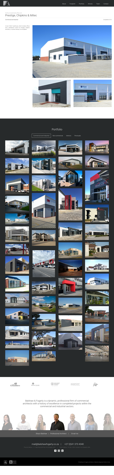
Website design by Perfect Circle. (102, 462)
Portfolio (81, 4)
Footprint (72, 4)
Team (98, 4)
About (64, 4)
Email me (74, 434)
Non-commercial (58, 136)
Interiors (68, 136)
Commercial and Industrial (11, 19)
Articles (90, 4)
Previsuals (78, 136)
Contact (106, 4)
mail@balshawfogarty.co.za (45, 444)
